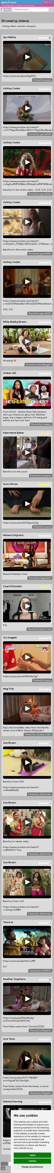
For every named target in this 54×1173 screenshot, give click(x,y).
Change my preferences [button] (32, 1167)
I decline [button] (32, 1161)
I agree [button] (32, 1155)
